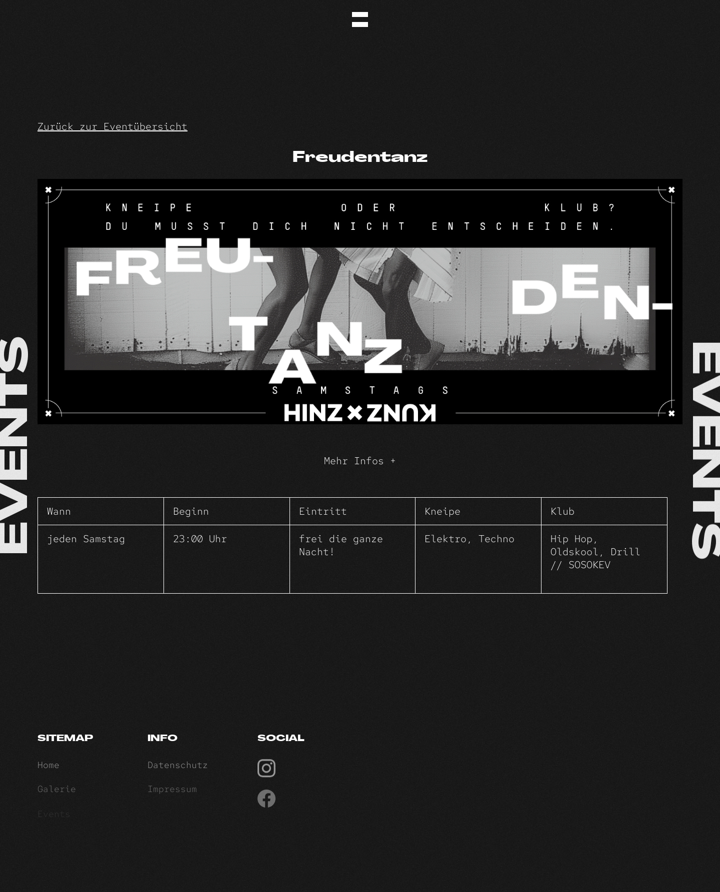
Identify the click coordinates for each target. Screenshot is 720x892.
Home (49, 767)
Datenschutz (178, 767)
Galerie (57, 792)
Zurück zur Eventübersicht (113, 126)
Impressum (172, 792)
